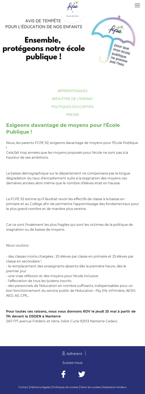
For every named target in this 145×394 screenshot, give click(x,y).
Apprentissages (73, 91)
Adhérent (74, 354)
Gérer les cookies (90, 387)
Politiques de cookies (65, 387)
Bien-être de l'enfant (72, 99)
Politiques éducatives (72, 107)
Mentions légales (40, 387)
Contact (23, 387)
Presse (72, 115)
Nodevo (122, 387)
